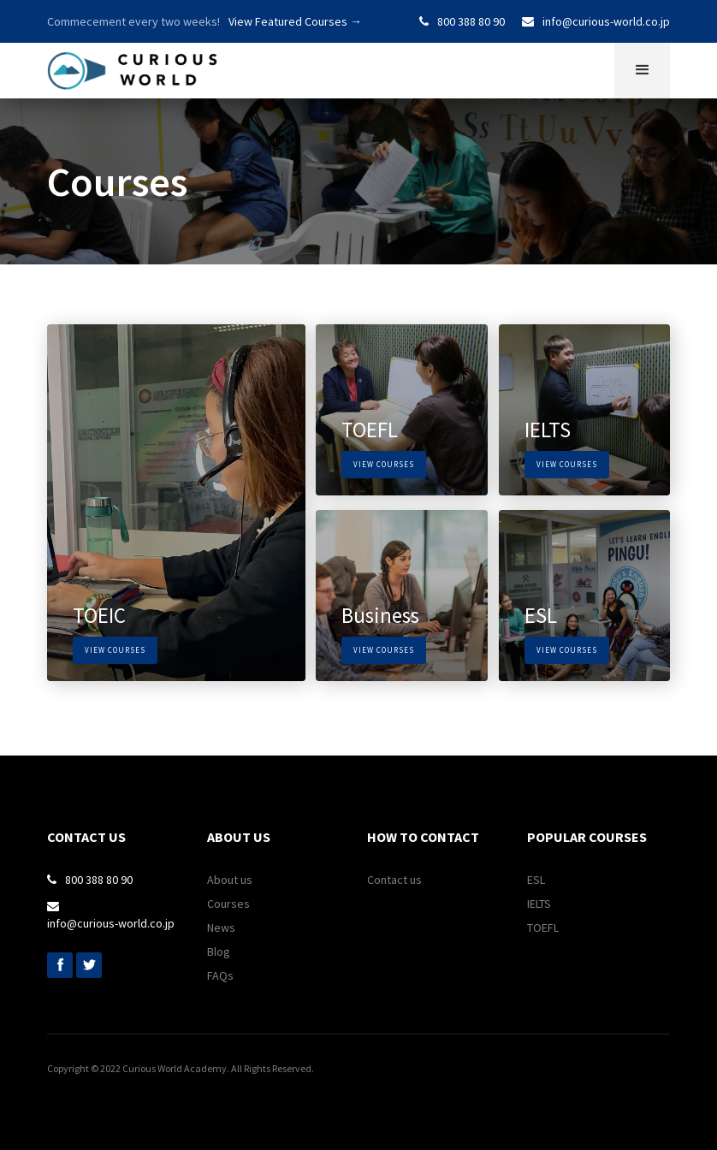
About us (229, 879)
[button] (642, 70)
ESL (536, 879)
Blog (218, 951)
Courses (228, 903)
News (221, 927)
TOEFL (543, 927)
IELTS (539, 903)
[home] (132, 66)
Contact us (394, 879)
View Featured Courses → (295, 21)
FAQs (220, 975)
